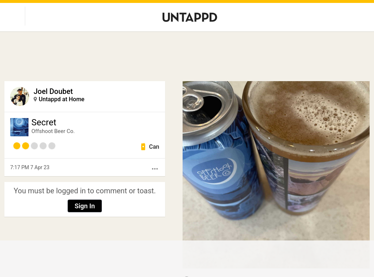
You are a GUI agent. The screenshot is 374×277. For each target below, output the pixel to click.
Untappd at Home (61, 99)
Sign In (85, 206)
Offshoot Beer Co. (53, 131)
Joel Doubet (53, 91)
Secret (43, 122)
